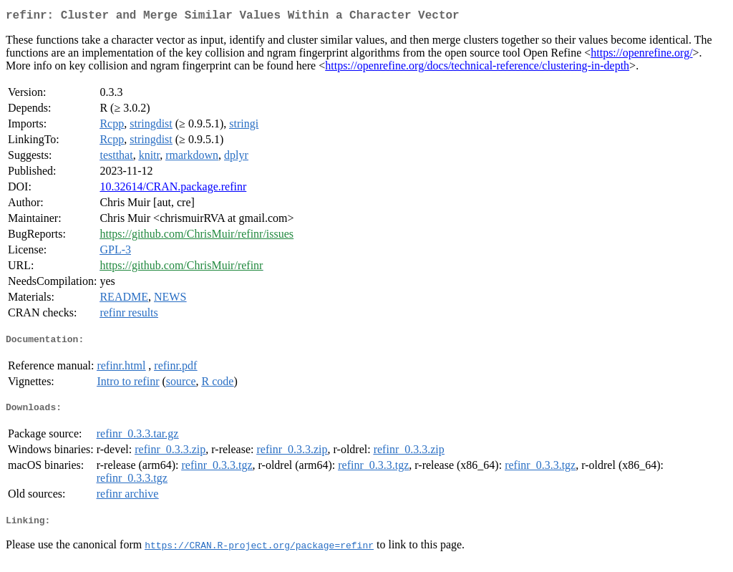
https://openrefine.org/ (641, 55)
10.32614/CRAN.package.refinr (172, 189)
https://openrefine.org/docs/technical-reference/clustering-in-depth (477, 68)
